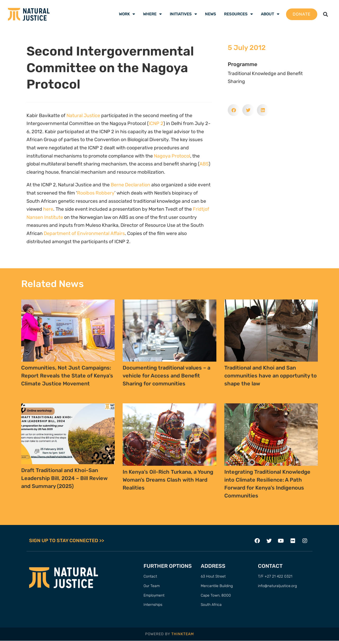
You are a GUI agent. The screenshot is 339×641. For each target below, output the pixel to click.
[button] (325, 14)
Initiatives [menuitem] (183, 14)
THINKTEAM (182, 634)
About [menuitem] (270, 14)
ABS (204, 164)
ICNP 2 (156, 123)
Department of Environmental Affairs (84, 233)
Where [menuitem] (152, 14)
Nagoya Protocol (172, 156)
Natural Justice (83, 115)
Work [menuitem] (127, 14)
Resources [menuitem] (238, 14)
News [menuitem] (210, 14)
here (48, 209)
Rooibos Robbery (95, 193)
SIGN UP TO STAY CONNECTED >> (66, 541)
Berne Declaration (130, 185)
